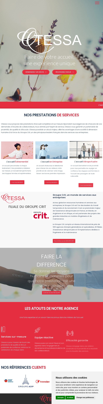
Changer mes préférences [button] (85, 397)
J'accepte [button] (60, 397)
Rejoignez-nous (63, 72)
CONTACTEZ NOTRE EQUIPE (51, 293)
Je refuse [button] (70, 397)
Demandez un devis (35, 72)
